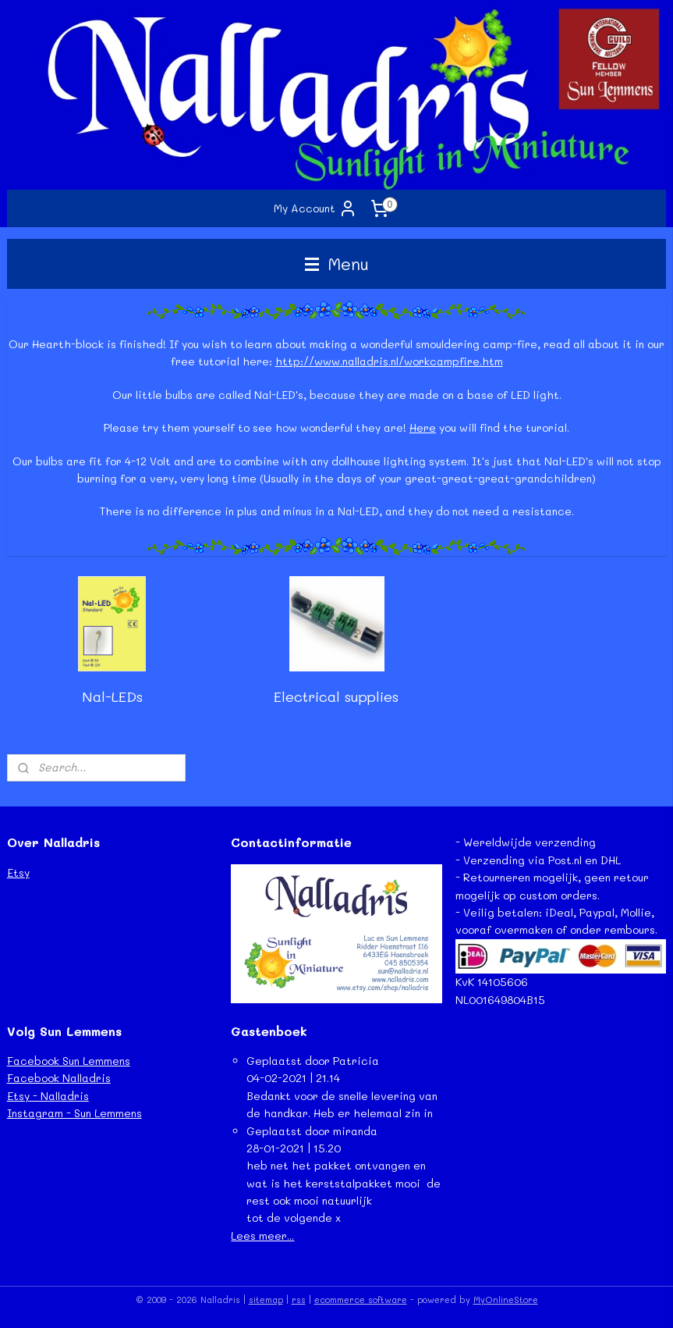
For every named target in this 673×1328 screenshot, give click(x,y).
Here (422, 427)
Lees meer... (262, 1235)
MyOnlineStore (505, 1299)
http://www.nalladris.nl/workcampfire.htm (389, 361)
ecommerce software (360, 1299)
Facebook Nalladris (59, 1077)
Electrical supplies (336, 697)
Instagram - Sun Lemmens (74, 1112)
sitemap (266, 1299)
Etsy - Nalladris (48, 1095)
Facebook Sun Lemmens (68, 1060)
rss (299, 1299)
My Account (315, 208)
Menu (337, 263)
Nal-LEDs (112, 697)
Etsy (18, 872)
